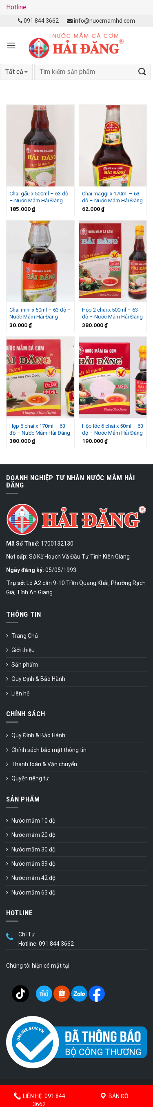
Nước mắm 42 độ (33, 878)
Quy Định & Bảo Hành (38, 679)
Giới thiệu (23, 650)
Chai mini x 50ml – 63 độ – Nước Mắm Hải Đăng (40, 313)
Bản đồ (114, 1096)
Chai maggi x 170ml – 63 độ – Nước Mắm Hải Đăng (112, 197)
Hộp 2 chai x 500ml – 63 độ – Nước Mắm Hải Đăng (112, 313)
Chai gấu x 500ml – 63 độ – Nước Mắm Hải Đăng (38, 197)
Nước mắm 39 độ (33, 863)
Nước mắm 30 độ (33, 849)
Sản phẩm (24, 664)
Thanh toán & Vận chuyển (44, 764)
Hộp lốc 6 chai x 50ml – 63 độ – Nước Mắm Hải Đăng (112, 429)
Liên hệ (20, 693)
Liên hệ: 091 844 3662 (39, 1097)
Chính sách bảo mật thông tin (48, 750)
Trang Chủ (24, 636)
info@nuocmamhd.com (101, 20)
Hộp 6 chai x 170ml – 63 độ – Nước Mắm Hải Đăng (39, 429)
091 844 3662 (38, 20)
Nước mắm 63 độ (33, 892)
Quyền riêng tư (30, 778)
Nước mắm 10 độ (33, 820)
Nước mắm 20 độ (33, 835)
